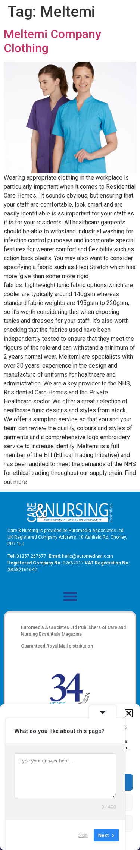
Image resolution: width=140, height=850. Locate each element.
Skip (83, 835)
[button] (129, 713)
